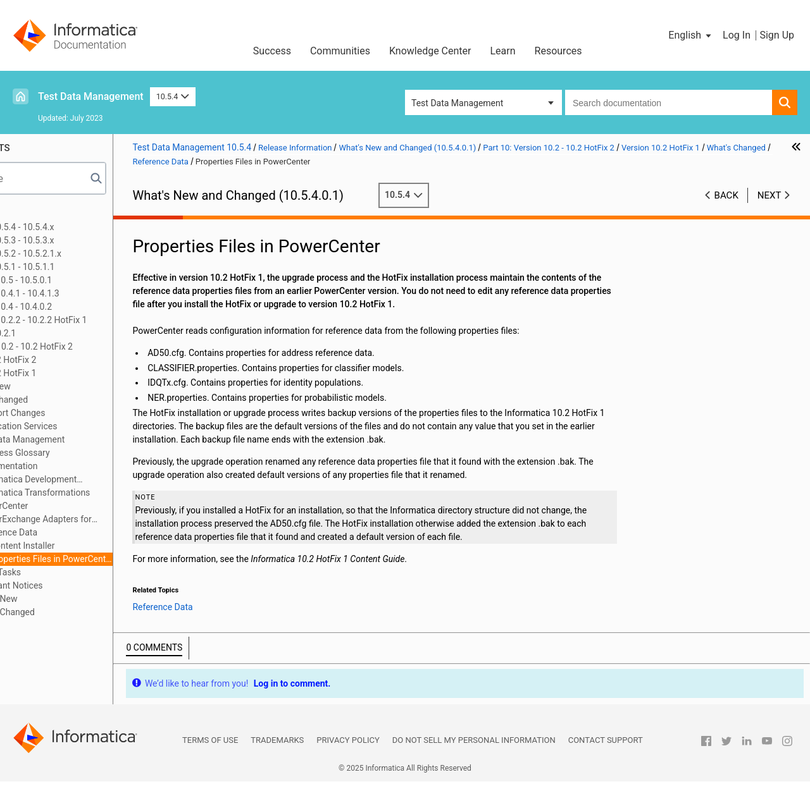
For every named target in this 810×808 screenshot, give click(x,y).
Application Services (106, 426)
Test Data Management (91, 96)
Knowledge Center (430, 51)
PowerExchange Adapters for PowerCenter (117, 520)
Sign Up (776, 35)
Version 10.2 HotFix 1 (82, 373)
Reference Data (96, 532)
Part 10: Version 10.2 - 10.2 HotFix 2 (92, 346)
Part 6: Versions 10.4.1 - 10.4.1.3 (85, 293)
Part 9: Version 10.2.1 (63, 333)
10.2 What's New (73, 599)
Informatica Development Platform (109, 480)
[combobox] (668, 102)
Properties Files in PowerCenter (139, 559)
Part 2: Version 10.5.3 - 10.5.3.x (82, 240)
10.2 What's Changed (82, 612)
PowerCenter (91, 506)
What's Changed (85, 400)
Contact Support (605, 766)
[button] (690, 35)
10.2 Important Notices (85, 585)
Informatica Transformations (122, 492)
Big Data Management (109, 439)
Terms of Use (210, 766)
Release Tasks (81, 572)
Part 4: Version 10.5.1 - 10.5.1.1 (82, 267)
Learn (503, 51)
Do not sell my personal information (474, 766)
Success (272, 51)
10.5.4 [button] (172, 96)
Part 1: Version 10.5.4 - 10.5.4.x (82, 227)
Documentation (96, 466)
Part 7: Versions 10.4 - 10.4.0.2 (81, 307)
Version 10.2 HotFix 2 (82, 360)
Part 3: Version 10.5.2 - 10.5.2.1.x (86, 253)
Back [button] (726, 195)
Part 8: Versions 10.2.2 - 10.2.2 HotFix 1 (99, 320)
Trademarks (277, 766)
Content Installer (110, 546)
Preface (36, 214)
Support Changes (100, 413)
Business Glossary (102, 453)
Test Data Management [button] (457, 103)
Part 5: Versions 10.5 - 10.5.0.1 (81, 280)
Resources (558, 51)
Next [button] (769, 195)
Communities (340, 51)
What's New (76, 386)
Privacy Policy (347, 766)
